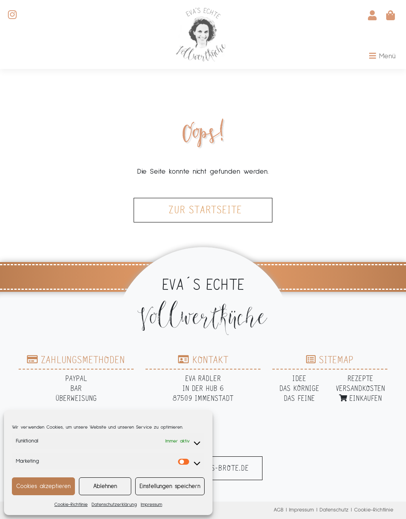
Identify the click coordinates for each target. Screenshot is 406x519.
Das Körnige (299, 388)
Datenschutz (334, 510)
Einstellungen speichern (170, 486)
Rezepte (360, 378)
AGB (278, 510)
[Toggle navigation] (382, 56)
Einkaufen (360, 398)
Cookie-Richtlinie (71, 504)
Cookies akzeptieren (43, 486)
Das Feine (299, 398)
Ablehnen (105, 486)
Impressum (151, 504)
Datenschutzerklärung (114, 504)
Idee (299, 378)
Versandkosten (360, 388)
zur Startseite (205, 210)
